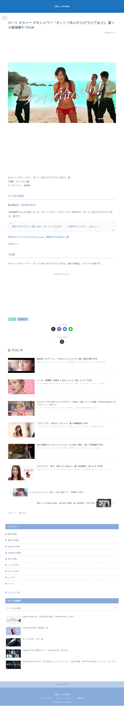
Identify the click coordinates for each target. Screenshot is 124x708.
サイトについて (46, 700)
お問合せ (80, 700)
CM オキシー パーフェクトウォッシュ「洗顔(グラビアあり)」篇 (40, 237)
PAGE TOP (62, 686)
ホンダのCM (13, 573)
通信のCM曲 (13, 541)
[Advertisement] (62, 47)
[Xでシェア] (53, 329)
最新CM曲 (12, 535)
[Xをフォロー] (62, 342)
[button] (116, 609)
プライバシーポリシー (64, 700)
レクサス (12, 579)
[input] (62, 610)
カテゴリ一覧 (14, 594)
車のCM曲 (12, 560)
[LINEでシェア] (70, 329)
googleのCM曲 (14, 554)
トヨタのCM (13, 566)
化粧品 (12, 319)
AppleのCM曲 (14, 547)
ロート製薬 (22, 319)
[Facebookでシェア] (59, 329)
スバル (11, 585)
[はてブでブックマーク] (65, 329)
